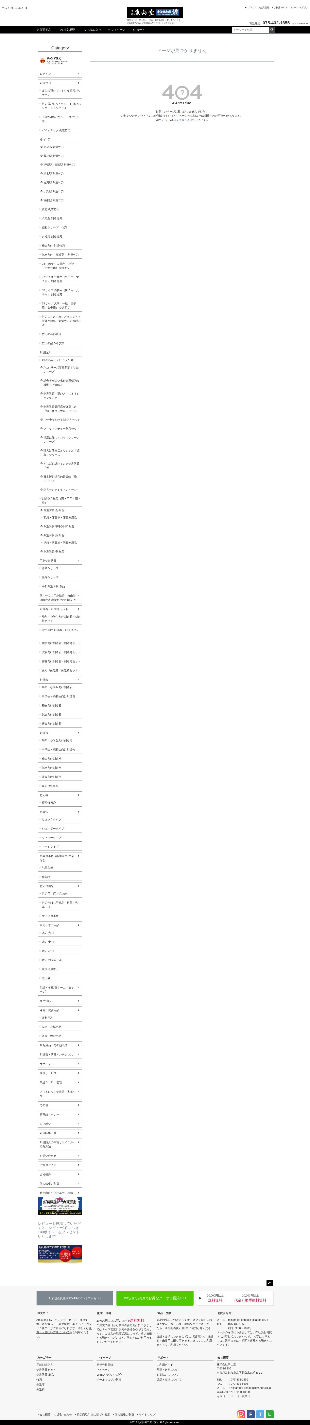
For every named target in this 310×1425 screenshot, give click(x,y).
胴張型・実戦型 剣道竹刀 (59, 164)
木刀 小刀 (48, 951)
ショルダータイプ (53, 828)
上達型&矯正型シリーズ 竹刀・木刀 (61, 119)
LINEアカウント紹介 (109, 1374)
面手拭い (45, 1001)
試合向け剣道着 (51, 714)
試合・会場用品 (51, 1026)
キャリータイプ (51, 837)
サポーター (47, 1063)
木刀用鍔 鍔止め (52, 960)
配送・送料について (169, 1369)
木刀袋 (46, 978)
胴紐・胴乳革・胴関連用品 (60, 542)
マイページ (116, 29)
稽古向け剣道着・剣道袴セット (61, 643)
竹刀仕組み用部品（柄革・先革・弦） (60, 904)
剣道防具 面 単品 (53, 510)
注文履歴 (67, 29)
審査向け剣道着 (51, 723)
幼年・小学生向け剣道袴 (57, 740)
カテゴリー (44, 1357)
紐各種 (46, 876)
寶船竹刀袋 (49, 802)
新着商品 (43, 29)
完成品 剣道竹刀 (53, 146)
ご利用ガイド (280, 7)
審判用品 (47, 1017)
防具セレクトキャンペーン (60, 489)
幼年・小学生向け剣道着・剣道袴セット (61, 618)
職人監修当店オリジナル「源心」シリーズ (61, 452)
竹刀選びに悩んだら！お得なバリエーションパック (61, 106)
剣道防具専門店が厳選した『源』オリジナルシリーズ (60, 408)
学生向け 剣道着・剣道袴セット (60, 632)
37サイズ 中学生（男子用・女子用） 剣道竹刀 (60, 279)
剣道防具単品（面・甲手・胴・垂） (61, 500)
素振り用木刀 (50, 969)
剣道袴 (44, 732)
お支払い (42, 1313)
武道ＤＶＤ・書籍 (51, 1082)
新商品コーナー (49, 1114)
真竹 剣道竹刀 (50, 209)
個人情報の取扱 (49, 1183)
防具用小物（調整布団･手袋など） (57, 858)
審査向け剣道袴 (51, 776)
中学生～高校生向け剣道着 (58, 696)
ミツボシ (45, 1123)
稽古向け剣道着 (51, 705)
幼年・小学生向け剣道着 (57, 687)
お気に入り (92, 29)
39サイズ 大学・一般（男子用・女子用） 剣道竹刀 (59, 305)
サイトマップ (147, 1414)
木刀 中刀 (48, 941)
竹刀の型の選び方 (53, 343)
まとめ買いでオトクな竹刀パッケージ (61, 92)
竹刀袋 (44, 795)
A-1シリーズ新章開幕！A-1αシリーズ (61, 369)
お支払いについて (168, 1374)
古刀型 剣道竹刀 (53, 182)
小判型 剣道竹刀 (53, 191)
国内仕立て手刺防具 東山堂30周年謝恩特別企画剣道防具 (58, 597)
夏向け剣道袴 (50, 785)
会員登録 (264, 7)
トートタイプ (50, 846)
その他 (44, 1105)
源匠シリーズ (50, 568)
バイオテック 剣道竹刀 (56, 130)
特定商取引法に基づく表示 (56, 1192)
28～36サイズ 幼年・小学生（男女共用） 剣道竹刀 (59, 265)
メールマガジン (300, 7)
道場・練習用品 (51, 1036)
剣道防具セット (46, 1369)
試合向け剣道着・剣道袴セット (61, 652)
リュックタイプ (51, 819)
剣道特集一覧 (48, 1133)
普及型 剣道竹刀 (53, 155)
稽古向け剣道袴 (51, 758)
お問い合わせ (48, 1155)
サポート (162, 1357)
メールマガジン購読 (108, 1379)
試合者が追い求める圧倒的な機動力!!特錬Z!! (61, 382)
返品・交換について (169, 1379)
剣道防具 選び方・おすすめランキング (61, 395)
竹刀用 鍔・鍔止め (54, 893)
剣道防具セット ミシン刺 (57, 360)
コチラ (178, 119)
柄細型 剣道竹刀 (53, 200)
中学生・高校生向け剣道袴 (58, 749)
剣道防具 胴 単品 (53, 535)
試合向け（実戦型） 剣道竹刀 (60, 254)
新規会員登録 (104, 1364)
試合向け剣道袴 (51, 767)
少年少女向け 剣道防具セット (61, 419)
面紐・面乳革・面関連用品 (60, 517)
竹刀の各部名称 (51, 334)
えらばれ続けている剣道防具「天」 (61, 465)
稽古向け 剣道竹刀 (53, 245)
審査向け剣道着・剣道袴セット (61, 661)
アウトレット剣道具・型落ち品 (58, 1093)
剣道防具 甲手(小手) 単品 (59, 526)
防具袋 (44, 812)
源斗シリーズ (50, 577)
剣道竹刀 (45, 83)
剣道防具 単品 (45, 1374)
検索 (272, 30)
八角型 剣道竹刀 (52, 218)
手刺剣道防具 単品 (53, 586)
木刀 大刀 (48, 932)
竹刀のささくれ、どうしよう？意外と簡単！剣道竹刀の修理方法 (61, 321)
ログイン (251, 7)
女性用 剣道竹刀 (52, 236)
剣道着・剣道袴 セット (54, 609)
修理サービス (48, 1073)
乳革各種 (47, 867)
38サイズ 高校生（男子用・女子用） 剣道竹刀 (60, 292)
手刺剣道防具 (48, 560)
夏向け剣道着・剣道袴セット (60, 670)
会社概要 (45, 1174)
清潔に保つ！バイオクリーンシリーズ (61, 439)
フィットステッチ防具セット (61, 428)
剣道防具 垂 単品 (53, 551)
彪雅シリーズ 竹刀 (54, 227)
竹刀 (39, 1379)
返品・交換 (164, 1313)
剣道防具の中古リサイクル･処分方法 (57, 1144)
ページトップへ (270, 1283)
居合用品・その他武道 (53, 1045)
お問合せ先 (224, 1313)
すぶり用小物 (50, 916)
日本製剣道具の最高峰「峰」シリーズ (61, 478)
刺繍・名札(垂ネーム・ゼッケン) (57, 989)
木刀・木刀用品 (49, 925)
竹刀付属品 (47, 886)
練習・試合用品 (49, 1010)
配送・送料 (104, 1313)
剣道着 (44, 679)
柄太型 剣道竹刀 (53, 173)
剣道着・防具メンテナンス (56, 1054)
